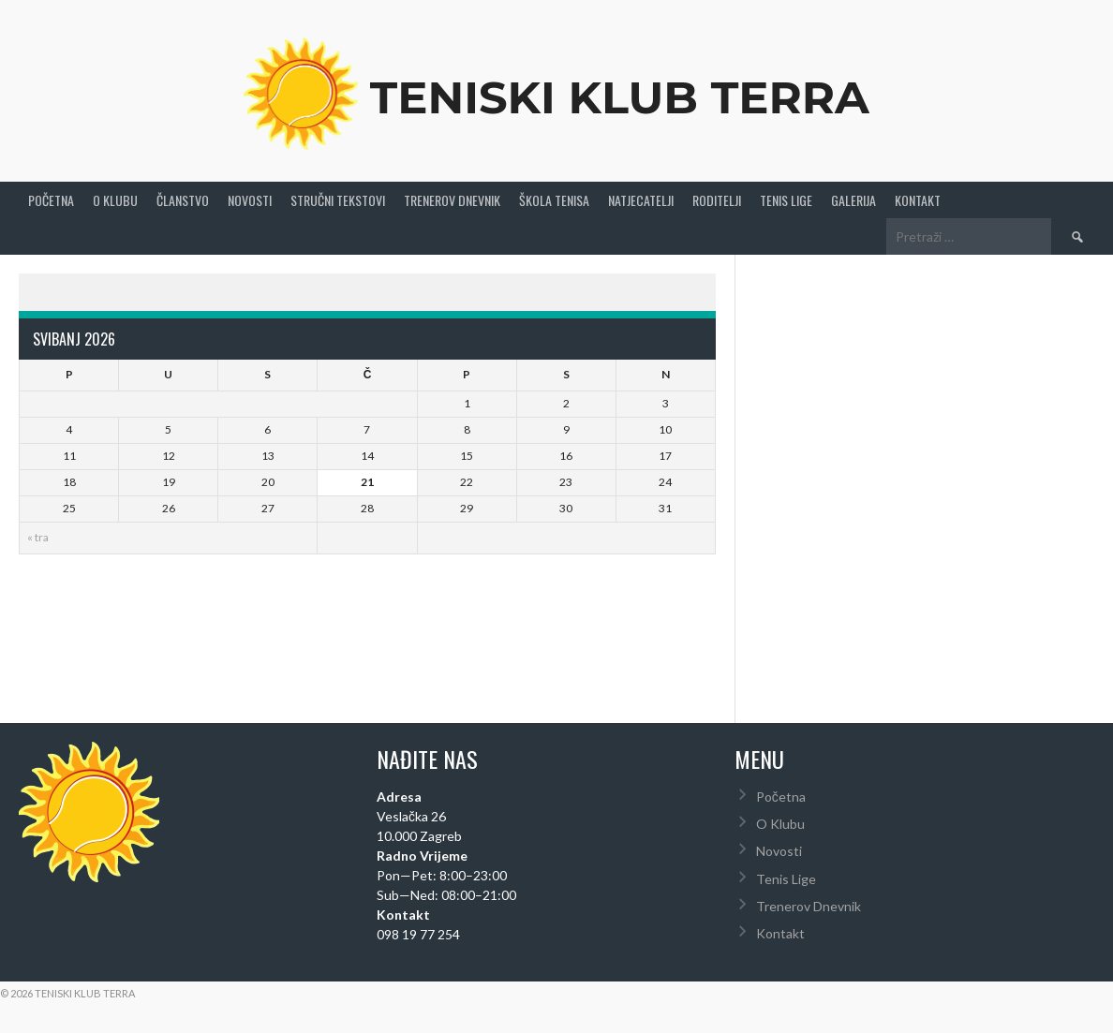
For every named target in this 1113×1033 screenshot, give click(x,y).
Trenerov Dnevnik (452, 200)
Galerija (853, 200)
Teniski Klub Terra (619, 97)
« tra (38, 537)
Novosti (250, 200)
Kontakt (918, 200)
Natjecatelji (641, 200)
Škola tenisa (554, 200)
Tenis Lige (786, 200)
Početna (51, 200)
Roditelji (716, 200)
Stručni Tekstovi (337, 200)
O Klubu (115, 200)
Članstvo (182, 200)
